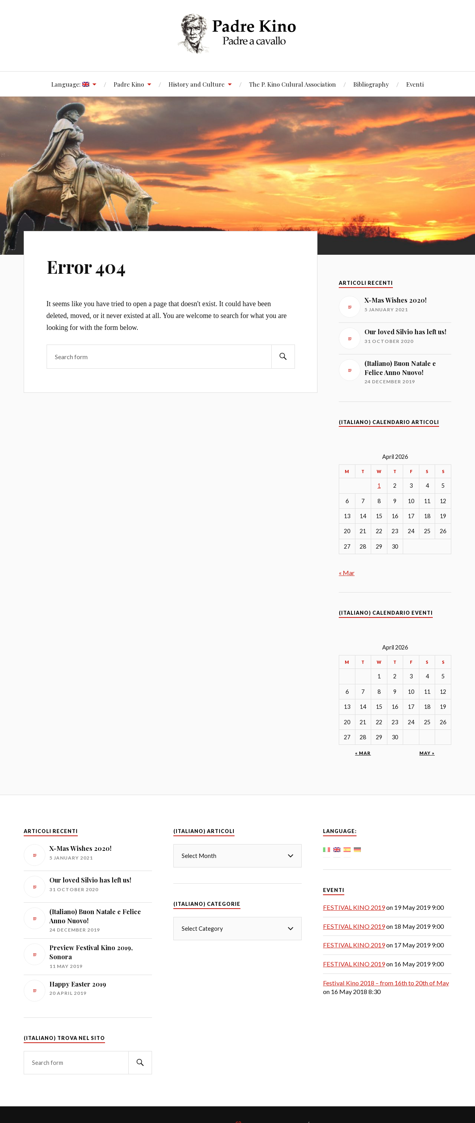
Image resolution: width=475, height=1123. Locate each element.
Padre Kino (129, 84)
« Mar (347, 572)
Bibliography (371, 84)
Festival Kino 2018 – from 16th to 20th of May (386, 983)
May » (427, 753)
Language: (70, 84)
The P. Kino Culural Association (292, 84)
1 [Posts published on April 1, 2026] (379, 485)
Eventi (415, 84)
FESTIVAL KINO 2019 (354, 907)
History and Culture (197, 84)
